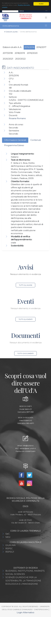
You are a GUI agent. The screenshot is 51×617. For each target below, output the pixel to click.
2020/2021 (8, 58)
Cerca (21, 11)
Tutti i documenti (25, 353)
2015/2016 (29, 47)
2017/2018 (8, 53)
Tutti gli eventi (26, 319)
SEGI (7, 537)
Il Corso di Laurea (11, 32)
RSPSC (9, 548)
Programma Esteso (14, 145)
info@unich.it (28, 446)
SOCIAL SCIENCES (15, 574)
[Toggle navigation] (46, 10)
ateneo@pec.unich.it (28, 448)
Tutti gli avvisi (25, 285)
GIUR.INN (10, 545)
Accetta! (41, 4)
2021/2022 (20, 58)
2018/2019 (20, 53)
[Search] (10, 11)
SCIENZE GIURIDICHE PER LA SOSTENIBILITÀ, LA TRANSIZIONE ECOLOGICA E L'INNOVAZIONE (23, 580)
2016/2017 (41, 47)
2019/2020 (32, 53)
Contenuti (35, 140)
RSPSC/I (9, 551)
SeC (7, 533)
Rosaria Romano (17, 118)
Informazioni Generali (15, 140)
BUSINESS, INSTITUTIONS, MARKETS (25, 570)
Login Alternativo (25, 612)
